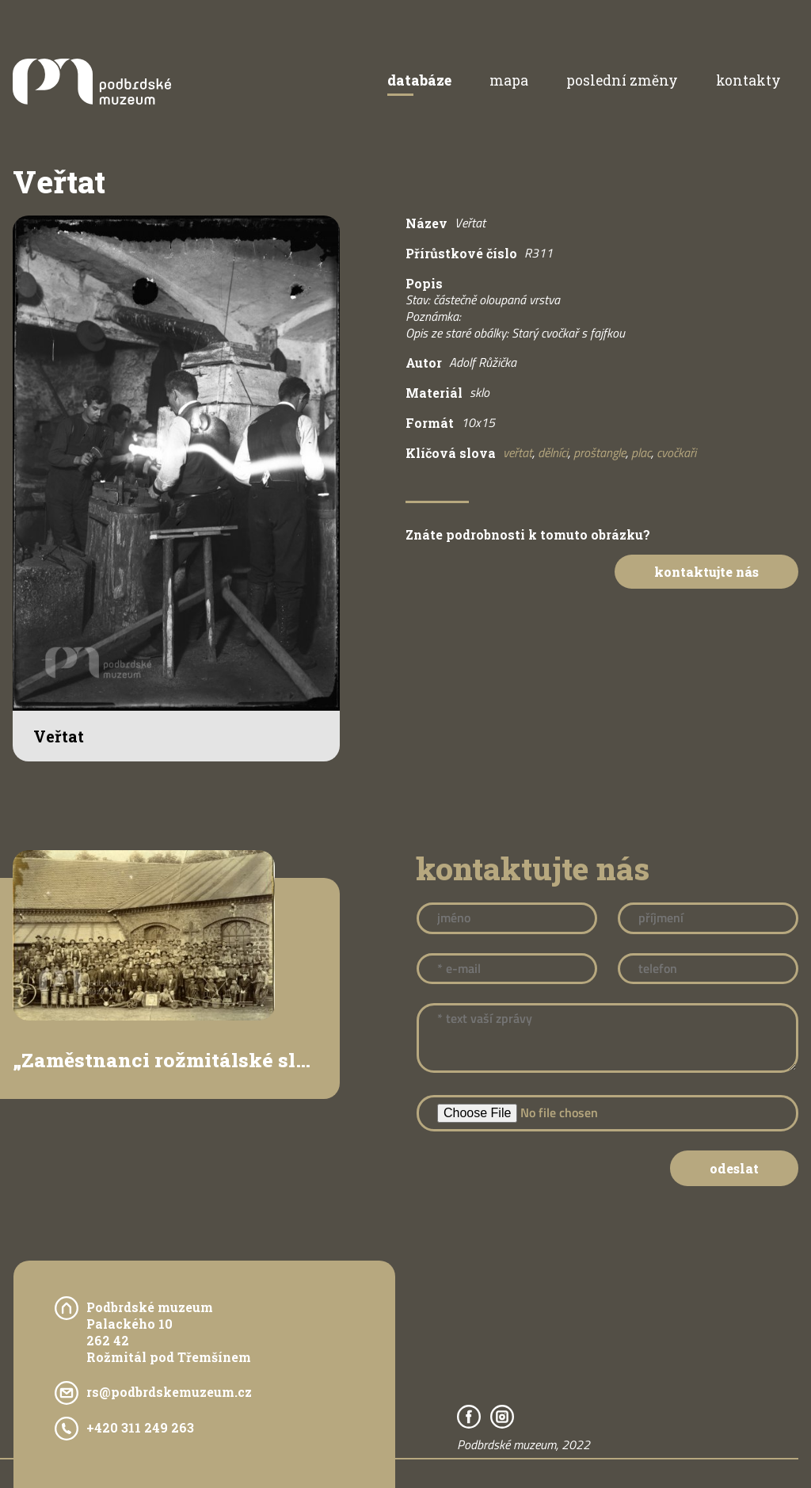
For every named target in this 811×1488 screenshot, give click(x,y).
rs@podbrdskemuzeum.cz (169, 1391)
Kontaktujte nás (706, 571)
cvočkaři (676, 452)
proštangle (599, 452)
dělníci (553, 452)
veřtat (517, 452)
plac (641, 452)
